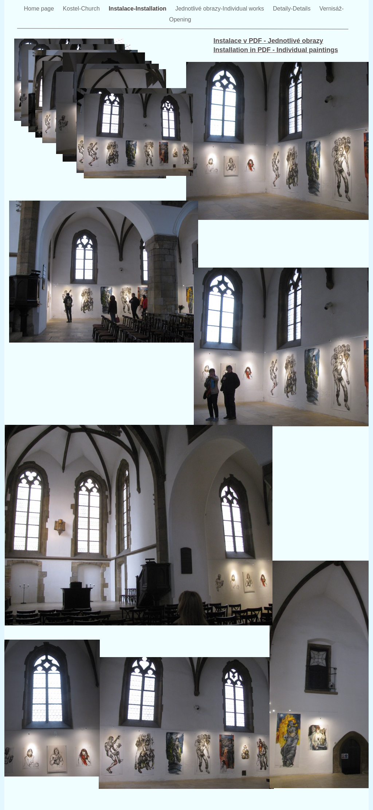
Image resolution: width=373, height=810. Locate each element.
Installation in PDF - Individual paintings (275, 50)
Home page (39, 8)
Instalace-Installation (138, 8)
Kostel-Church (82, 8)
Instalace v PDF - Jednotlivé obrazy (268, 40)
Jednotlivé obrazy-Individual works (220, 8)
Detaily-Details (292, 8)
